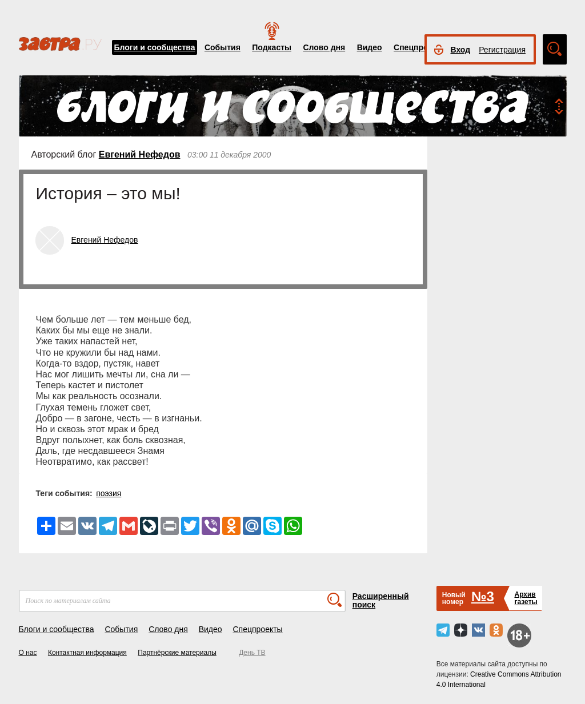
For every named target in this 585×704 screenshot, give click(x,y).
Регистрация (502, 49)
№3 (482, 596)
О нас (28, 653)
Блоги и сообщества (154, 47)
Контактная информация (87, 653)
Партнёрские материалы (177, 653)
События (223, 47)
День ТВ (252, 653)
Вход (461, 49)
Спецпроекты (420, 47)
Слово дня (324, 47)
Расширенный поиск (380, 600)
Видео (369, 47)
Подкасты (271, 47)
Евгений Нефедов (140, 154)
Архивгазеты (525, 598)
